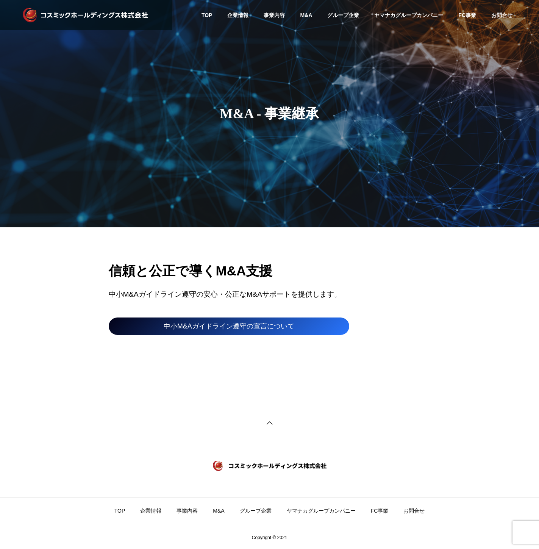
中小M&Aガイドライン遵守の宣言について (229, 326)
